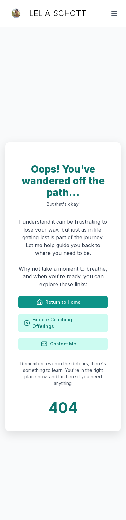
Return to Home (63, 302)
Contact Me (63, 344)
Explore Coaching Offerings (63, 323)
